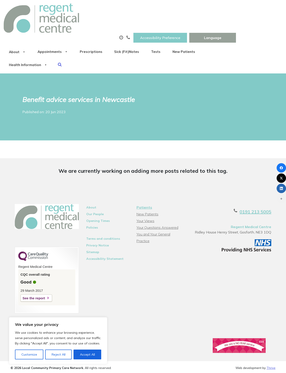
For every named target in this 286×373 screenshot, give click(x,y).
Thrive (271, 345)
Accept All (87, 354)
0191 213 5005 (259, 187)
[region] (58, 340)
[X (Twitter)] (281, 178)
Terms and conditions (101, 214)
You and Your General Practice (153, 210)
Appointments (106, 22)
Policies (90, 203)
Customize (29, 354)
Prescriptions (149, 22)
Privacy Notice (95, 221)
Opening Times (96, 196)
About (65, 22)
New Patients (257, 22)
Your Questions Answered (157, 203)
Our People (93, 190)
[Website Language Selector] (259, 8)
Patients (144, 183)
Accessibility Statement (103, 234)
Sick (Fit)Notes (190, 22)
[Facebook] (281, 168)
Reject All (58, 354)
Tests (224, 22)
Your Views (145, 196)
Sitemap (90, 228)
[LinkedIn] (281, 188)
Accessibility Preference (207, 8)
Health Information (77, 37)
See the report (29, 274)
